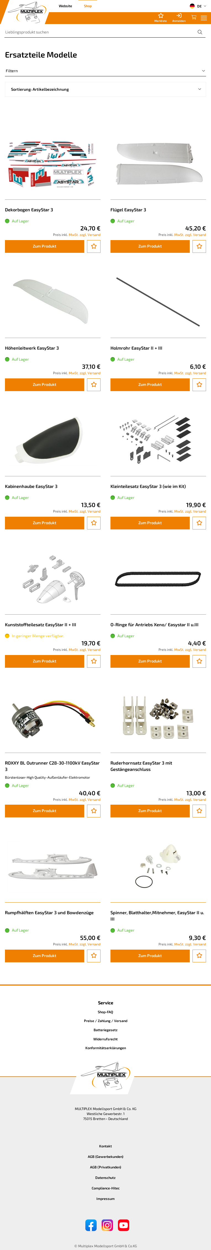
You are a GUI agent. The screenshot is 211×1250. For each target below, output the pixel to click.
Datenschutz (105, 1177)
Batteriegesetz (106, 1030)
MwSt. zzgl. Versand (85, 234)
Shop (88, 6)
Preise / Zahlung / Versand (105, 1020)
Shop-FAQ (105, 1012)
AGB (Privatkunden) (105, 1167)
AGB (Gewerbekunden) (105, 1156)
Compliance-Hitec (106, 1188)
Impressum (105, 1198)
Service (105, 1002)
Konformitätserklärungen (105, 1048)
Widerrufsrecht (105, 1039)
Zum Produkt (44, 246)
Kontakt (105, 1146)
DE (195, 6)
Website (65, 6)
